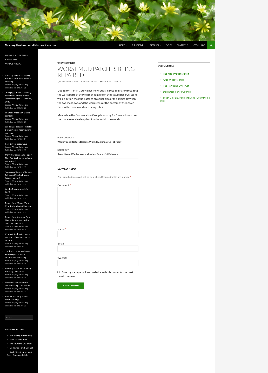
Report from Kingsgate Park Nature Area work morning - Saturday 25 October (17, 220)
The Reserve (137, 45)
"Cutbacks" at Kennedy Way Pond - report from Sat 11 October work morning (17, 254)
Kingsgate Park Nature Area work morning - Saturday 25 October (17, 237)
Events (169, 45)
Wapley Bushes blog (20, 84)
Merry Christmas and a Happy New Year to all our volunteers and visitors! (18, 157)
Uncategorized (66, 63)
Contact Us (182, 45)
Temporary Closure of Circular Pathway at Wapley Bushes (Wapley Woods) (18, 175)
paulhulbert (90, 81)
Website (62, 257)
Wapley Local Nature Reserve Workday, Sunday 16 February (97, 139)
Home (122, 45)
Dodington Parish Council (177, 91)
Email (61, 243)
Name (61, 229)
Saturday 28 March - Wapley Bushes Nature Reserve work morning (18, 78)
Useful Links (199, 45)
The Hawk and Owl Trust (176, 85)
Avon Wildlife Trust (173, 79)
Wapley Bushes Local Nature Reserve (30, 45)
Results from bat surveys (16, 144)
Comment (64, 185)
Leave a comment (111, 81)
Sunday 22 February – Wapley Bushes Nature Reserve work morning (18, 129)
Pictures (154, 45)
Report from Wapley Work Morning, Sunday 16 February (97, 152)
